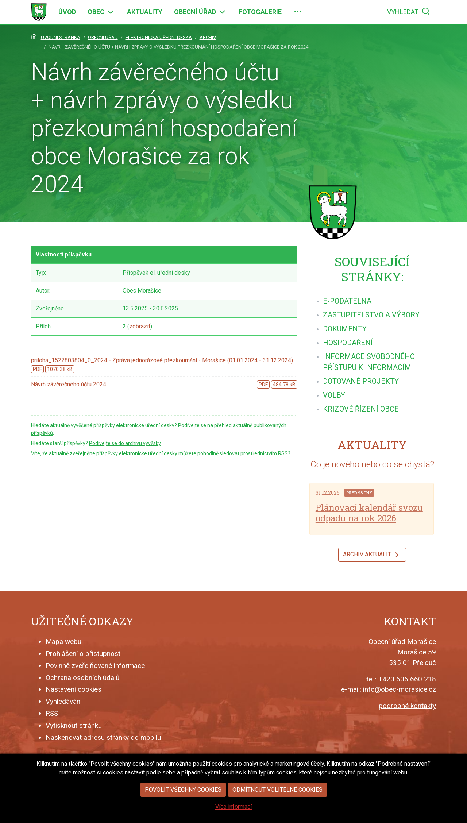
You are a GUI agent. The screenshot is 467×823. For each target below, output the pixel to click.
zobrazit (139, 326)
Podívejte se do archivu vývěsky (125, 443)
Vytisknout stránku (74, 725)
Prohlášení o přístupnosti (84, 653)
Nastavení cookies (73, 689)
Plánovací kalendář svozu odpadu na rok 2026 (369, 513)
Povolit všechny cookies (183, 792)
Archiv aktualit (372, 554)
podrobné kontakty (407, 706)
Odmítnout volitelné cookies (277, 792)
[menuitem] (67, 12)
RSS (283, 453)
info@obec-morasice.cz (399, 689)
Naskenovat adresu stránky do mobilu (103, 737)
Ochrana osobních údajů (83, 677)
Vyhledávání (64, 701)
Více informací (233, 810)
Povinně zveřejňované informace (95, 665)
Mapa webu (63, 641)
